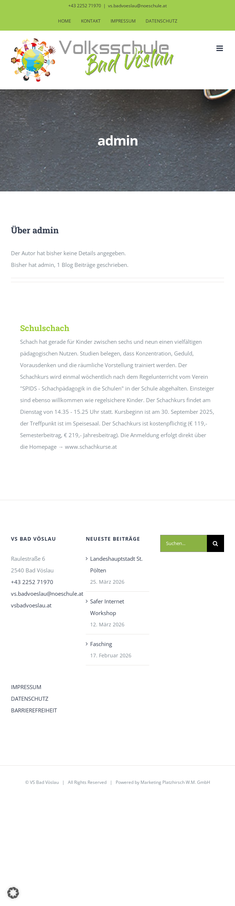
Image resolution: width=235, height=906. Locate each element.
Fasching (101, 644)
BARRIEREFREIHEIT (34, 710)
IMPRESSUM (26, 687)
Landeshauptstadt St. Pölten (116, 564)
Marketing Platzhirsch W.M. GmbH (175, 782)
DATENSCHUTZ (30, 698)
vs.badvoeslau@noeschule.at (137, 6)
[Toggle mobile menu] (220, 48)
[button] (13, 893)
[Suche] (215, 543)
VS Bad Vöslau (44, 782)
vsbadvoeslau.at (31, 605)
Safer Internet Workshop (107, 607)
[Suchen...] (183, 543)
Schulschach (44, 328)
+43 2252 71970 (32, 582)
